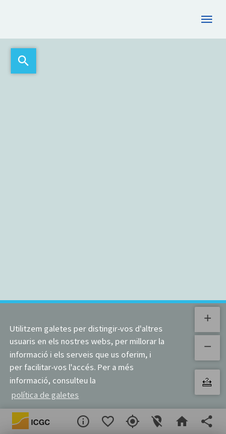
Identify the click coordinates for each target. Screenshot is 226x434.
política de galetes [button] (45, 394)
